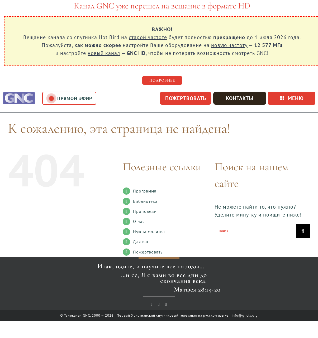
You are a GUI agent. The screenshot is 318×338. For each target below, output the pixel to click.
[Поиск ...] (255, 231)
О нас (139, 221)
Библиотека (145, 201)
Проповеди (145, 211)
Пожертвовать (148, 252)
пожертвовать (185, 98)
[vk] (159, 304)
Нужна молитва (149, 231)
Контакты (239, 98)
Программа (144, 191)
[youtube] (152, 304)
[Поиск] (303, 231)
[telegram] (166, 304)
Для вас (141, 241)
